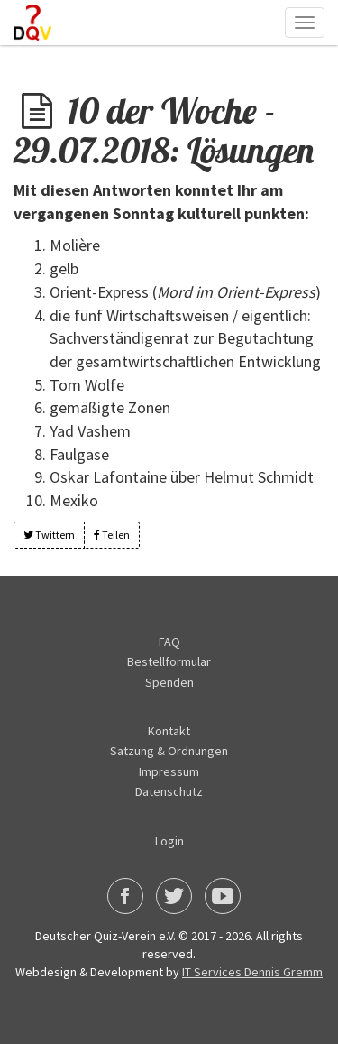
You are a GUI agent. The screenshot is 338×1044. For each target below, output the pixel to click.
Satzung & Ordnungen (169, 751)
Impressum (169, 771)
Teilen (112, 534)
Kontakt (169, 731)
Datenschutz (169, 791)
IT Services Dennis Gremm (252, 972)
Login (169, 841)
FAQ (169, 641)
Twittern (49, 534)
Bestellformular (169, 661)
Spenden (169, 682)
